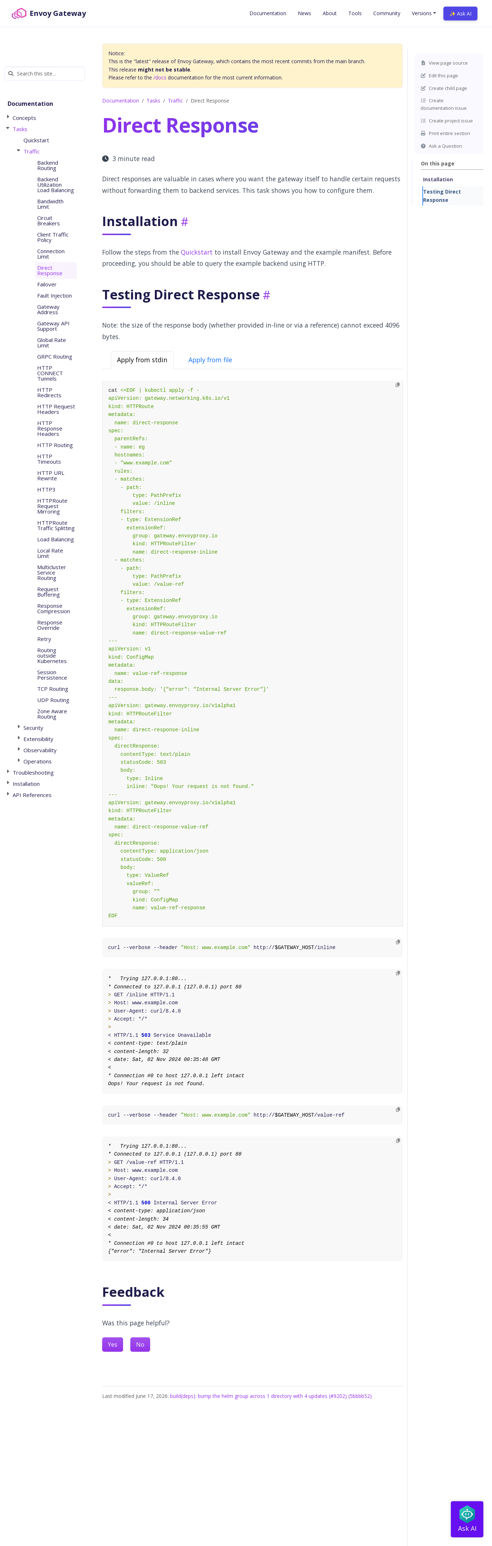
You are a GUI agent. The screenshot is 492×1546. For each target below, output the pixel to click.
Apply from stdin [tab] (142, 359)
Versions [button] (422, 13)
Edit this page (439, 75)
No (140, 1344)
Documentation (120, 100)
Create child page (444, 88)
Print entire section (445, 133)
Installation (438, 179)
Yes (112, 1344)
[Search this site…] (44, 73)
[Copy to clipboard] (397, 385)
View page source (444, 63)
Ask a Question (441, 146)
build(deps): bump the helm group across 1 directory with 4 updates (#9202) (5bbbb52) (271, 1396)
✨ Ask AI (460, 13)
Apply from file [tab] (210, 359)
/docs (159, 77)
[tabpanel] (252, 653)
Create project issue (447, 120)
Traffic (175, 100)
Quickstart (197, 252)
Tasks (153, 100)
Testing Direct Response (442, 195)
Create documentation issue (444, 104)
